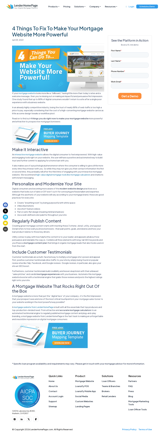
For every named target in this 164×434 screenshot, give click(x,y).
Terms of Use (145, 429)
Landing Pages (82, 406)
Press (131, 391)
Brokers (106, 391)
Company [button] (94, 6)
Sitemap (53, 406)
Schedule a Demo (147, 6)
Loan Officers (108, 381)
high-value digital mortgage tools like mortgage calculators (63, 174)
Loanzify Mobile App (85, 391)
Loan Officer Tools (137, 409)
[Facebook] (35, 419)
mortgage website (27, 93)
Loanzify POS (82, 386)
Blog (130, 396)
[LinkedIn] (21, 419)
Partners (132, 381)
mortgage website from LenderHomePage (34, 307)
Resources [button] (110, 6)
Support (53, 401)
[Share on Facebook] (5, 204)
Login (131, 6)
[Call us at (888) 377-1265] (126, 6)
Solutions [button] (79, 6)
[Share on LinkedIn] (5, 217)
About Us (53, 386)
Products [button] (53, 6)
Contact (53, 391)
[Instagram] (14, 419)
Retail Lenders (109, 396)
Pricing (66, 6)
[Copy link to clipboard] (5, 229)
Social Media (81, 396)
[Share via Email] (5, 223)
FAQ (130, 386)
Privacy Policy (129, 429)
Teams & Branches (111, 386)
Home (51, 381)
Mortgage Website (84, 381)
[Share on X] (5, 211)
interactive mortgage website (29, 154)
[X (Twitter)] (28, 419)
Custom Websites (84, 401)
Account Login (56, 396)
